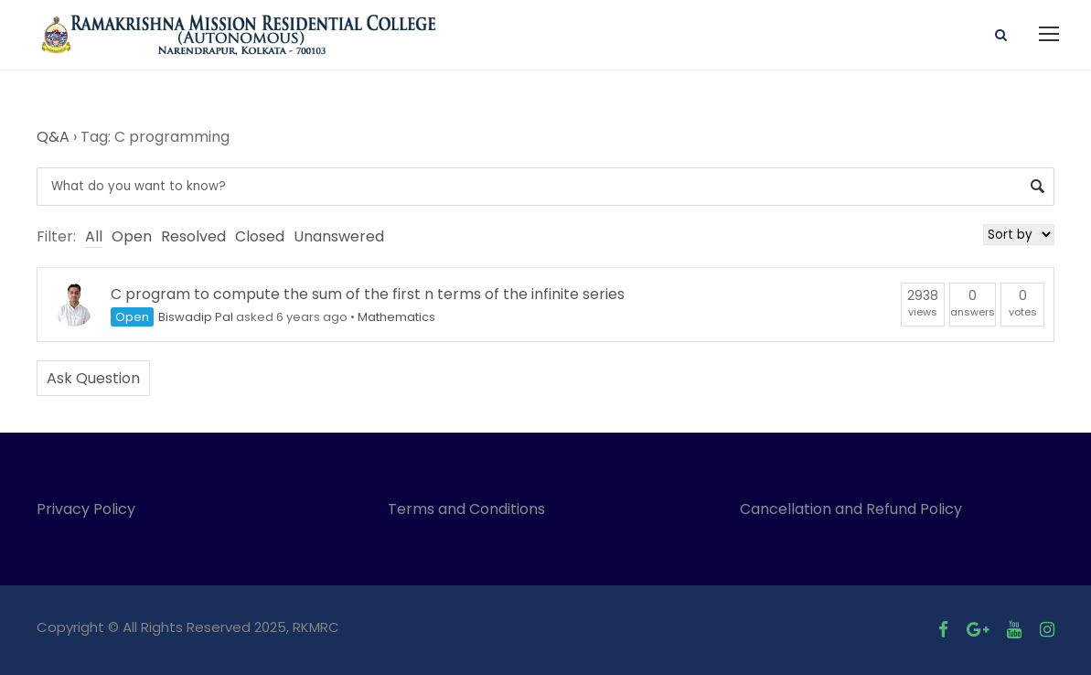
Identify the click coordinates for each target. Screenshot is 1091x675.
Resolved (193, 236)
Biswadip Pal (195, 317)
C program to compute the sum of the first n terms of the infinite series (368, 294)
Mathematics (396, 317)
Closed (259, 236)
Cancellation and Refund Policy (851, 509)
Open (132, 236)
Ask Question (93, 378)
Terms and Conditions (470, 509)
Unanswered (339, 236)
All (93, 236)
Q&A (53, 136)
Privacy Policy (86, 509)
